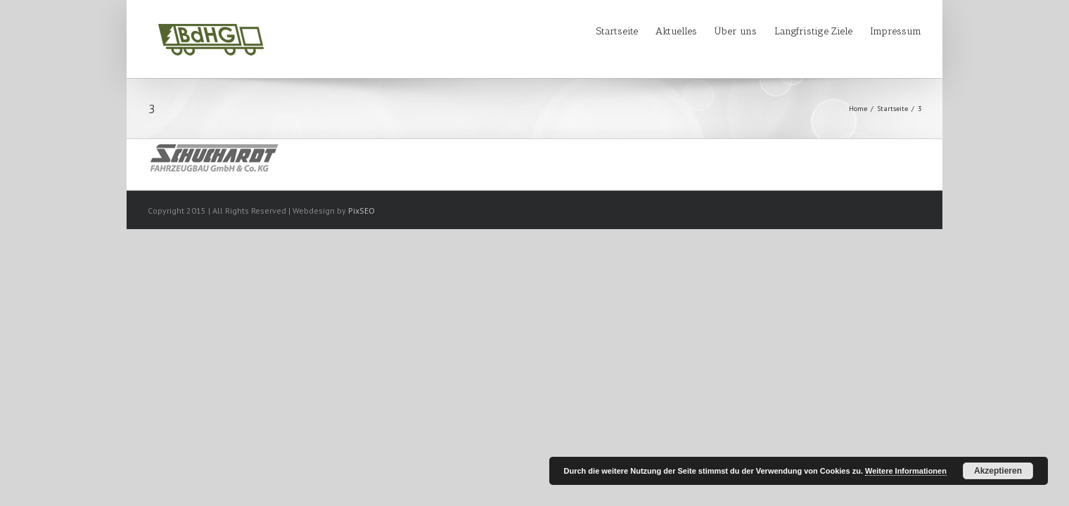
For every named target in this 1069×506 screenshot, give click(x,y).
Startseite (561, 31)
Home (858, 108)
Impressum (895, 31)
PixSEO (361, 210)
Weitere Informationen (906, 471)
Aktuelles (634, 31)
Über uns (707, 31)
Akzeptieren (998, 471)
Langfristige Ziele (799, 31)
